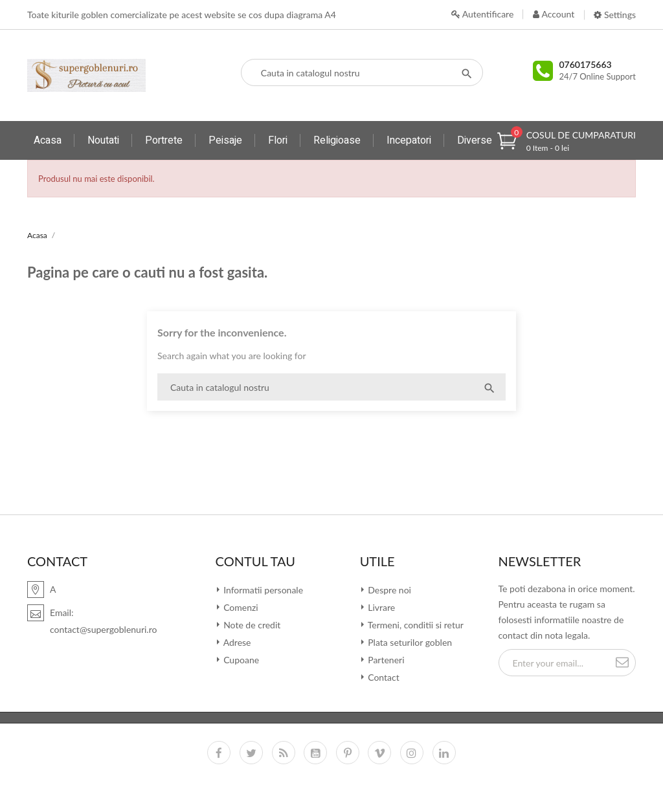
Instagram (411, 752)
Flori (277, 140)
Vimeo (379, 752)
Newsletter (540, 561)
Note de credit (251, 624)
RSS (283, 752)
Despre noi (388, 589)
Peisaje (225, 140)
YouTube (315, 752)
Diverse (474, 140)
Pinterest (347, 752)
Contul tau (255, 561)
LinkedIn (444, 752)
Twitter (251, 752)
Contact (382, 677)
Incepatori (409, 140)
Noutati (103, 140)
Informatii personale (262, 589)
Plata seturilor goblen (409, 642)
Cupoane (240, 659)
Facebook (218, 752)
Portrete (164, 140)
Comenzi (239, 607)
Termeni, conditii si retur (415, 624)
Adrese (236, 642)
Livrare (381, 607)
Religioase (337, 140)
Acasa (48, 140)
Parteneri (385, 659)
